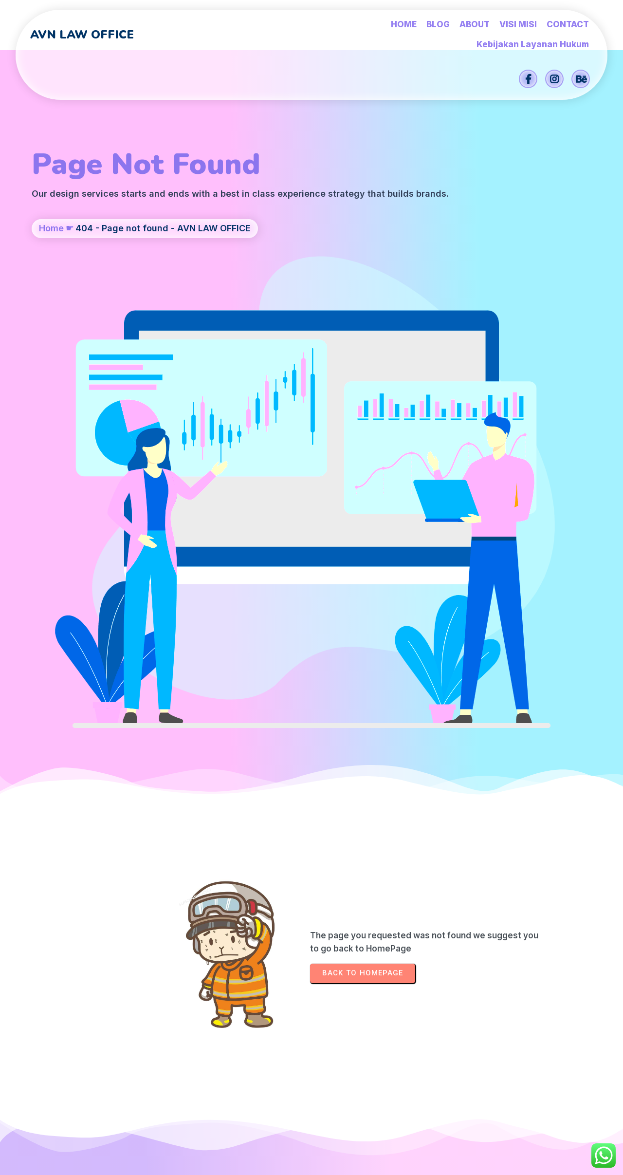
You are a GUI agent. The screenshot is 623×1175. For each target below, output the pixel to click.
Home (51, 266)
